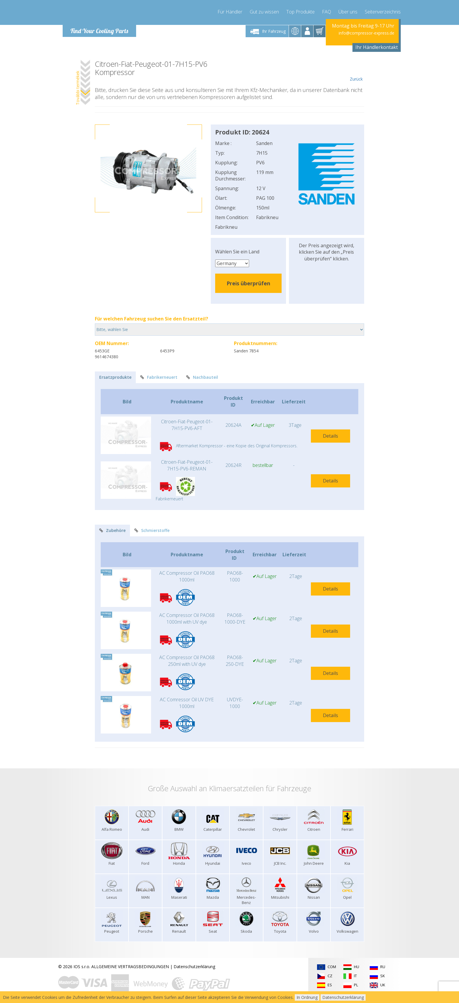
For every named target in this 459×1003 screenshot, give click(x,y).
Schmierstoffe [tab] (151, 530)
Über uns (347, 12)
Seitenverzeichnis (383, 12)
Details (330, 436)
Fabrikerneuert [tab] (158, 377)
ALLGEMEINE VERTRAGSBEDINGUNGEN (130, 966)
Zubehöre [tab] (112, 530)
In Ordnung (307, 997)
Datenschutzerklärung (194, 966)
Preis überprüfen (248, 283)
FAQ (326, 12)
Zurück (356, 71)
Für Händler (229, 12)
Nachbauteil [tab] (202, 377)
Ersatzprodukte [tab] (115, 377)
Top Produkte (300, 12)
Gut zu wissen (264, 12)
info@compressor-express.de (366, 33)
